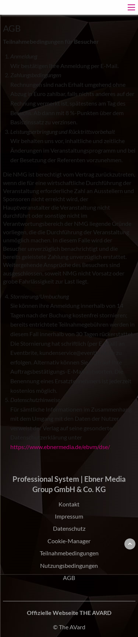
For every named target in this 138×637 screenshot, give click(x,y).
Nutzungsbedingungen (69, 565)
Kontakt (69, 504)
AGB (69, 577)
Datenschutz (69, 528)
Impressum (69, 516)
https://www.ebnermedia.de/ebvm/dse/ (60, 446)
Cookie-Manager (69, 540)
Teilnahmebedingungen (69, 552)
